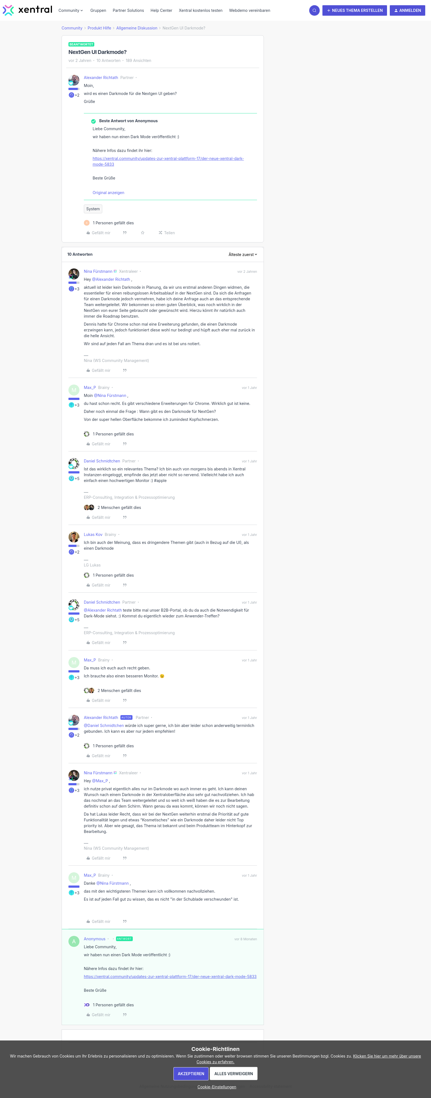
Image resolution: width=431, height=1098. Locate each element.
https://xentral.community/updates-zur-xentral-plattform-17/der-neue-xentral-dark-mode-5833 (168, 161)
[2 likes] (112, 507)
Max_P (90, 387)
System (93, 208)
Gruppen (98, 10)
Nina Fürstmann (98, 271)
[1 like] (109, 223)
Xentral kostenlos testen (201, 10)
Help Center (161, 10)
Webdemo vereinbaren (249, 10)
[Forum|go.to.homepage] (27, 10)
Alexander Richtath (101, 77)
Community (72, 28)
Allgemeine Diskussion (136, 28)
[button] (354, 10)
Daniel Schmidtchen (102, 461)
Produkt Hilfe (99, 28)
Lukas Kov (93, 534)
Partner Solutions (128, 10)
